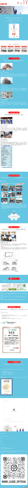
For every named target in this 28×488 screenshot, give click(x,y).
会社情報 (2, 438)
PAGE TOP (26, 487)
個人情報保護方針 (3, 433)
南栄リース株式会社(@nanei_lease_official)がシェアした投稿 (14, 421)
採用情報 (2, 441)
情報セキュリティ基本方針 (4, 436)
